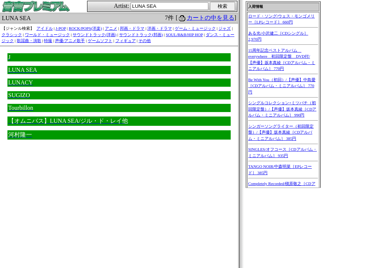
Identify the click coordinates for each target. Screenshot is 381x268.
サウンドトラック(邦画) (141, 34)
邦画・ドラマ (132, 28)
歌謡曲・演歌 (29, 40)
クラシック (11, 34)
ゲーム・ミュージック (195, 28)
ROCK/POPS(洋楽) (85, 28)
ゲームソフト (100, 40)
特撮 (48, 40)
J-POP (60, 28)
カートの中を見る (210, 18)
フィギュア (125, 40)
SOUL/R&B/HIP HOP (184, 34)
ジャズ (224, 28)
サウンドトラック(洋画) (94, 34)
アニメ (111, 28)
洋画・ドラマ (159, 28)
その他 (144, 40)
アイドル (44, 28)
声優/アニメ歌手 (70, 40)
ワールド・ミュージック (47, 34)
